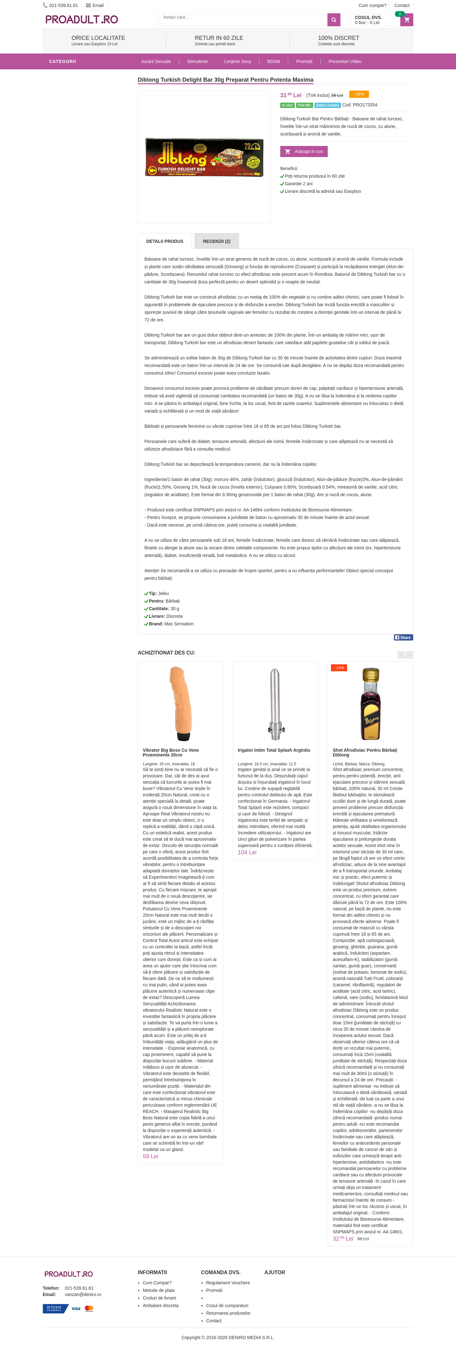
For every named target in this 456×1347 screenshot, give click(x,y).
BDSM (57, 254)
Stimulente (197, 61)
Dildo (58, 245)
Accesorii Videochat (76, 330)
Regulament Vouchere (228, 1282)
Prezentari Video (72, 349)
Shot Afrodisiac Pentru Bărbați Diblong (365, 752)
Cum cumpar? (373, 5)
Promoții (304, 61)
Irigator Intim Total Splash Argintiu (274, 750)
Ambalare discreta (161, 1305)
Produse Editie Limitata (80, 359)
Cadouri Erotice (71, 292)
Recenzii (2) (216, 241)
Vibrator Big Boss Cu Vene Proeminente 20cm (171, 752)
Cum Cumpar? (157, 1282)
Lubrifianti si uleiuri (77, 216)
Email (95, 5)
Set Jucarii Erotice (75, 302)
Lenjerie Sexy (68, 235)
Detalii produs (164, 241)
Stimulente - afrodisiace (82, 74)
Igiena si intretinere (76, 226)
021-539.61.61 (60, 5)
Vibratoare (65, 207)
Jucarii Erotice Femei (77, 273)
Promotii (62, 340)
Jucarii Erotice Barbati (80, 197)
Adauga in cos (309, 151)
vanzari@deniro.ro (83, 1294)
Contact (402, 5)
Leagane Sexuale (72, 321)
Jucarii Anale (68, 264)
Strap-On (62, 283)
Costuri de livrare (159, 1297)
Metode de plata (158, 1290)
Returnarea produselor (228, 1313)
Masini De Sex (67, 311)
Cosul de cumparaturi (227, 1305)
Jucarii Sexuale (156, 61)
